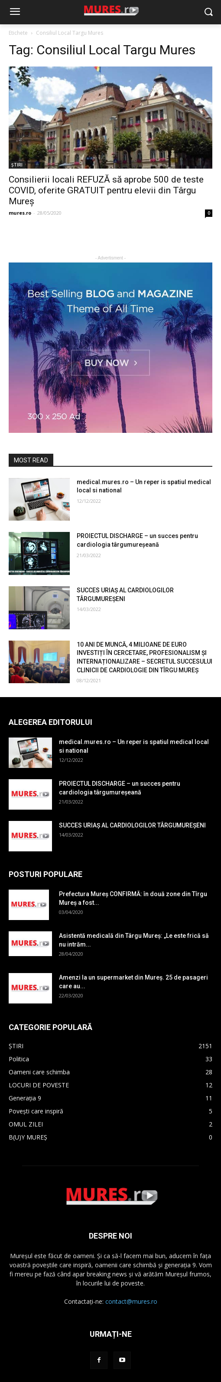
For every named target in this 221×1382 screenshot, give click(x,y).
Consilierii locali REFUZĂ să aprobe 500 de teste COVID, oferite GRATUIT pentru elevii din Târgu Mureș (106, 190)
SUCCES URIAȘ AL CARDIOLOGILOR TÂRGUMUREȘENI (132, 825)
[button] (208, 12)
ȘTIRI (17, 165)
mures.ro (20, 212)
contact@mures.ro (131, 1301)
